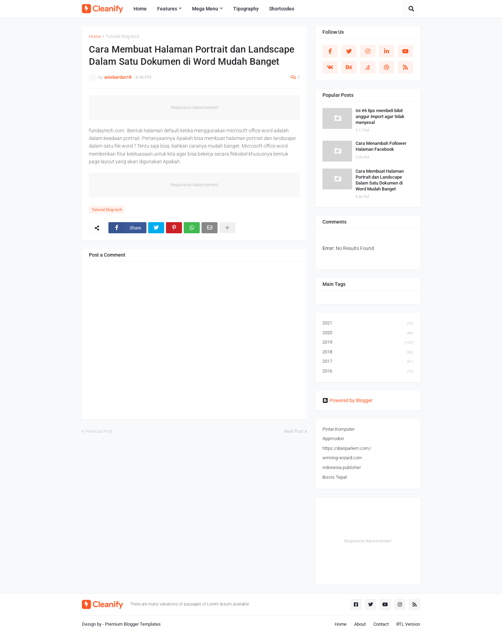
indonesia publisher (341, 467)
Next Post (293, 431)
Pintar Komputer (338, 429)
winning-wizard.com (342, 457)
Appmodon (333, 438)
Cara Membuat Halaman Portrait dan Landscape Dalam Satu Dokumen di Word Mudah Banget (380, 180)
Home (95, 36)
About (360, 624)
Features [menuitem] (167, 8)
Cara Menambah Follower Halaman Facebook (381, 146)
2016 (367, 371)
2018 (367, 352)
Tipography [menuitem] (246, 8)
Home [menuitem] (140, 8)
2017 (367, 361)
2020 (367, 333)
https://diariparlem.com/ (346, 448)
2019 (367, 342)
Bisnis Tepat (334, 477)
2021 (367, 323)
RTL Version (408, 624)
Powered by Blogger (347, 400)
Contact (381, 624)
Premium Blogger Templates (133, 624)
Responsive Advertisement (194, 107)
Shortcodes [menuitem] (281, 8)
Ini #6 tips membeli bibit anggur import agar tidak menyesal (380, 116)
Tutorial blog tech (122, 36)
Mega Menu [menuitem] (205, 8)
